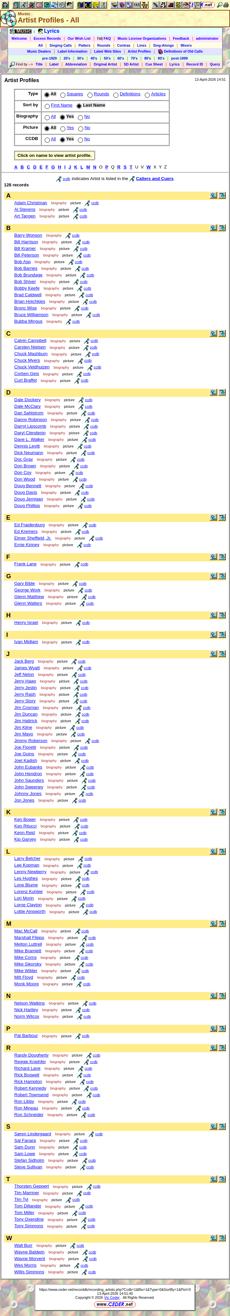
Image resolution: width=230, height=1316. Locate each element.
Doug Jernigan (28, 498)
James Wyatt (27, 667)
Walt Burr (23, 1245)
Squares (71, 93)
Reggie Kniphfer (30, 1061)
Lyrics (174, 64)
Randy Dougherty (31, 1055)
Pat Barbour (26, 1035)
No (83, 116)
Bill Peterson (26, 255)
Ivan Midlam (26, 641)
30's (80, 58)
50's (107, 58)
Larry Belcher (27, 858)
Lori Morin (24, 898)
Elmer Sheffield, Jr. (32, 538)
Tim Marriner (26, 1192)
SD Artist (131, 64)
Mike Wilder (25, 970)
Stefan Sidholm (29, 1160)
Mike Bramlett (27, 950)
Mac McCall (25, 930)
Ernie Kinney (26, 544)
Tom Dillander (27, 1205)
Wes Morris (25, 1265)
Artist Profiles (139, 51)
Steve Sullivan (28, 1166)
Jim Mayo (23, 733)
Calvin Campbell (30, 340)
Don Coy (22, 472)
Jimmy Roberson (30, 740)
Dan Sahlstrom (28, 412)
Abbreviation (76, 64)
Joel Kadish (25, 760)
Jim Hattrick (25, 720)
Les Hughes (26, 878)
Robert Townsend (31, 1094)
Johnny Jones (27, 793)
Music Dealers (39, 51)
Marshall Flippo (29, 937)
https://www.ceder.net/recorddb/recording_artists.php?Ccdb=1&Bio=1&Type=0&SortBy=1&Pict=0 (115, 1290)
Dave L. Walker (29, 439)
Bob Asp (22, 261)
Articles (155, 93)
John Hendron (28, 773)
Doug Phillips (27, 505)
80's (147, 58)
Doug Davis (25, 492)
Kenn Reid (24, 832)
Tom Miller (24, 1212)
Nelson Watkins (29, 1003)
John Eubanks (28, 767)
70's (134, 58)
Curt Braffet (25, 380)
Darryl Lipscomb (30, 426)
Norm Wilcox (26, 1016)
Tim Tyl (21, 1199)
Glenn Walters (28, 603)
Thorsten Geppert (31, 1186)
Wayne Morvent (29, 1258)
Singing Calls (60, 45)
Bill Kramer (25, 248)
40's (93, 58)
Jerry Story (24, 700)
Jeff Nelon (24, 674)
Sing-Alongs (163, 45)
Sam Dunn (24, 1147)
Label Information (72, 51)
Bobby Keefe (26, 288)
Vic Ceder (112, 1297)
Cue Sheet (154, 64)
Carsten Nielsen (30, 347)
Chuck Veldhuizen (32, 366)
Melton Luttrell (28, 944)
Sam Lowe (24, 1153)
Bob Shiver (25, 281)
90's (161, 58)
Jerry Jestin (25, 687)
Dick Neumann (28, 452)
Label (54, 64)
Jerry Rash (24, 694)
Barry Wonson (28, 235)
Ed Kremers (25, 531)
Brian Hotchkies (29, 301)
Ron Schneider (28, 1114)
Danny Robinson (30, 419)
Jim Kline (23, 727)
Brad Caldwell (27, 294)
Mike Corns (25, 957)
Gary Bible (24, 583)
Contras (123, 45)
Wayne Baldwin (29, 1251)
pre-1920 (49, 58)
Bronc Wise (25, 308)
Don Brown (25, 465)
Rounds (103, 45)
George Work (27, 590)
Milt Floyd (23, 977)
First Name (58, 105)
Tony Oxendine (29, 1219)
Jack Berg (24, 661)
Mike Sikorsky (27, 964)
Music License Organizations (142, 38)
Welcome (19, 38)
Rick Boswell (26, 1074)
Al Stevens (24, 209)
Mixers (186, 45)
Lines (141, 45)
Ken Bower (25, 819)
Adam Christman (30, 202)
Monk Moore (26, 983)
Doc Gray (23, 459)
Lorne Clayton (28, 904)
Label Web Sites (107, 51)
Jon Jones (24, 800)
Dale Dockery (27, 399)
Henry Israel (26, 622)
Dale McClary (27, 406)
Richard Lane (27, 1068)
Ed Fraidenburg (29, 524)
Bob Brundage (28, 274)
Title (39, 64)
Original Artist (105, 64)
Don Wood (24, 479)
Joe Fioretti (25, 747)
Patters (84, 45)
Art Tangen (24, 215)
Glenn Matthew (29, 596)
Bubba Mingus (28, 321)
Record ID (195, 64)
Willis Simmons (29, 1271)
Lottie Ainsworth (29, 911)
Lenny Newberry (30, 871)
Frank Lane (25, 563)
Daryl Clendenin (30, 432)
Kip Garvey (25, 839)
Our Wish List (79, 38)
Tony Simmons (28, 1225)
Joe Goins (24, 753)
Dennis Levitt (27, 446)
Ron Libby (24, 1101)
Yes (66, 127)
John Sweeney (28, 786)
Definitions (126, 93)
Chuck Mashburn (31, 353)
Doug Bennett (27, 485)
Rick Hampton (28, 1081)
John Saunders (29, 780)
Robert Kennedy (30, 1088)
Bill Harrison (26, 241)
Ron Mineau (26, 1107)
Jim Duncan (25, 714)
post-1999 (179, 58)
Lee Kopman (26, 865)
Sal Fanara (25, 1140)
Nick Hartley (26, 1009)
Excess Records (47, 38)
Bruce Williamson (31, 314)
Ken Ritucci (25, 825)
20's (67, 58)
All (40, 45)
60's (120, 58)
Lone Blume (26, 884)
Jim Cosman (26, 707)
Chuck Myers (27, 360)
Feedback (181, 38)
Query (215, 64)
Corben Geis (26, 373)
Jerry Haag (25, 681)
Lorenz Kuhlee (28, 891)
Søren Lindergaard (32, 1133)
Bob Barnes (25, 268)
